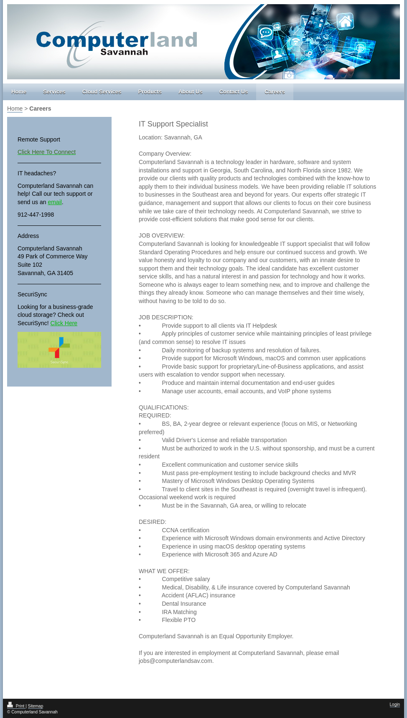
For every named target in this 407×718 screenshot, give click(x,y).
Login (395, 704)
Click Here (64, 323)
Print (16, 706)
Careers (275, 91)
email (54, 202)
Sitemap (35, 706)
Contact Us (233, 91)
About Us (190, 91)
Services (54, 91)
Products (150, 91)
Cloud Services (102, 91)
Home (18, 91)
